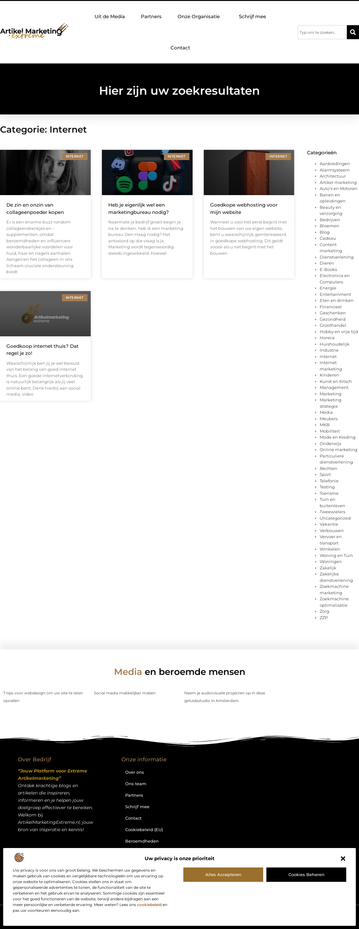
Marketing (330, 393)
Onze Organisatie (200, 16)
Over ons (134, 772)
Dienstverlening (337, 257)
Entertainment (335, 294)
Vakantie (329, 524)
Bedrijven (330, 219)
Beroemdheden (142, 841)
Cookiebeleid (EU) (144, 829)
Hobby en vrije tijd (339, 331)
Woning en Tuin (336, 555)
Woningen (331, 561)
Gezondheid (333, 319)
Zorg (324, 611)
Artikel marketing (338, 182)
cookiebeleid (149, 904)
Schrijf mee (252, 16)
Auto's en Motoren (338, 188)
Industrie (329, 350)
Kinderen (329, 374)
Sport (325, 474)
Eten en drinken (337, 300)
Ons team (135, 783)
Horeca (327, 337)
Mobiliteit (330, 431)
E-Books (328, 269)
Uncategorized (335, 518)
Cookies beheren (306, 874)
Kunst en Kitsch (336, 381)
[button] (343, 858)
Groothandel (333, 325)
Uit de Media (110, 16)
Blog (325, 232)
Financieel (331, 306)
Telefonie (329, 480)
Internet (328, 356)
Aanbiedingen (335, 163)
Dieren (327, 263)
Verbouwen (332, 530)
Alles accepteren (223, 874)
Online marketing (338, 449)
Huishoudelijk (334, 344)
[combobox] (322, 32)
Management (334, 387)
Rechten (328, 468)
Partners (151, 16)
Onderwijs (330, 443)
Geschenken (333, 312)
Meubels (329, 418)
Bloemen (329, 225)
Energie (328, 287)
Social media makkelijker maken (125, 693)
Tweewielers (332, 511)
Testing (327, 486)
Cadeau (328, 238)
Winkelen (330, 549)
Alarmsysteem (335, 169)
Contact (180, 48)
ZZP (324, 617)
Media (326, 412)
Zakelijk (328, 567)
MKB (325, 424)
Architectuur (333, 176)
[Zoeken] (353, 32)
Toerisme (329, 493)
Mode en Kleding (337, 437)
